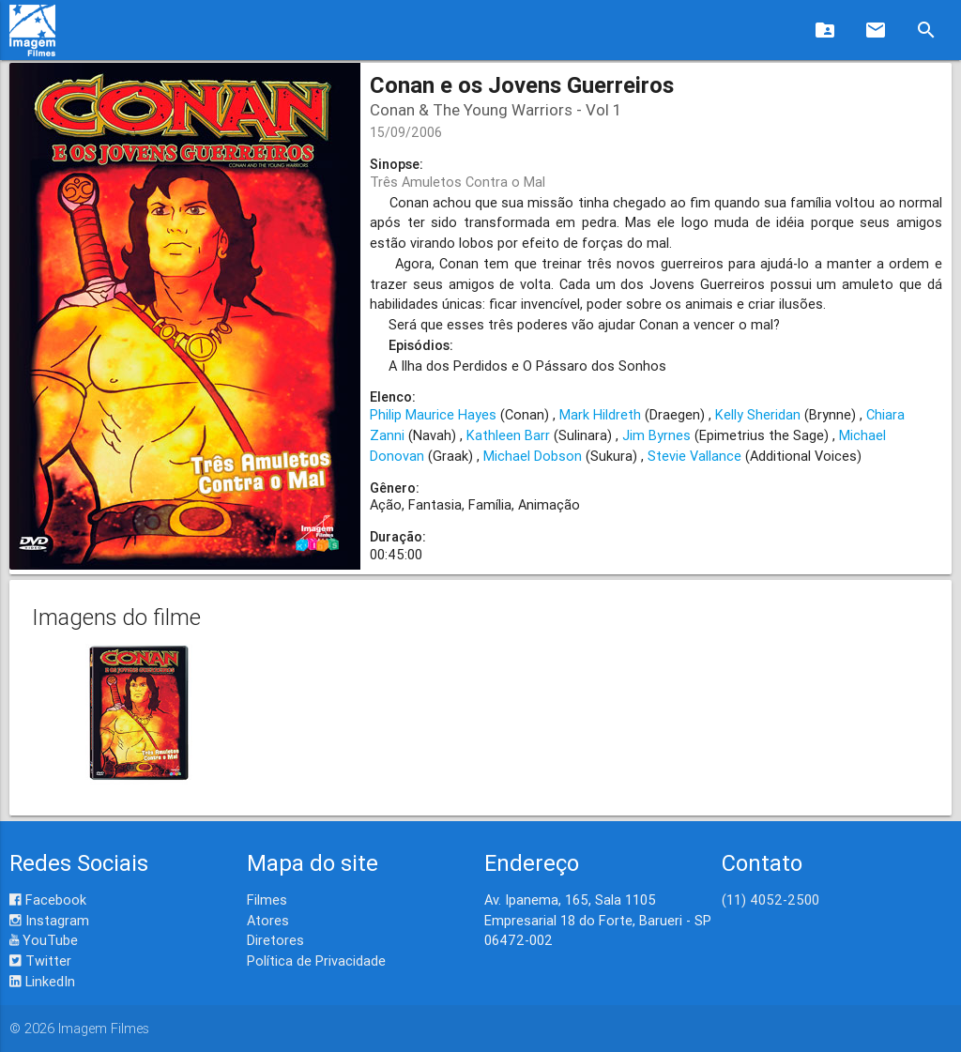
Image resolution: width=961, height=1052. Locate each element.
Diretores (275, 940)
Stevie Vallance (694, 456)
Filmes (267, 899)
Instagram (49, 920)
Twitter (40, 960)
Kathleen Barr (508, 435)
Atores (268, 920)
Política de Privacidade (316, 960)
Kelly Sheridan (758, 414)
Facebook (47, 899)
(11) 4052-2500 (770, 899)
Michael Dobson (532, 456)
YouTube (43, 940)
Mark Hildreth (600, 414)
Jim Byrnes (656, 435)
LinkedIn (42, 981)
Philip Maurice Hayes (433, 414)
